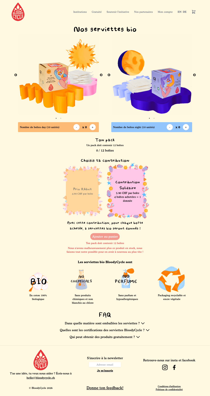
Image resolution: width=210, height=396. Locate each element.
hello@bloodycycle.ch (41, 377)
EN (180, 11)
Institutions (80, 11)
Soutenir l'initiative (118, 11)
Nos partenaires (143, 11)
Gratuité (97, 11)
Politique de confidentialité (169, 389)
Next (101, 75)
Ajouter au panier (105, 236)
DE (185, 11)
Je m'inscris (105, 370)
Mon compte (165, 11)
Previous (15, 75)
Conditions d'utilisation (169, 386)
